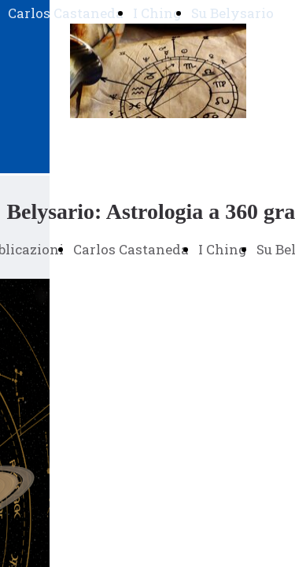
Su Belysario (232, 13)
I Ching (157, 13)
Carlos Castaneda (66, 13)
